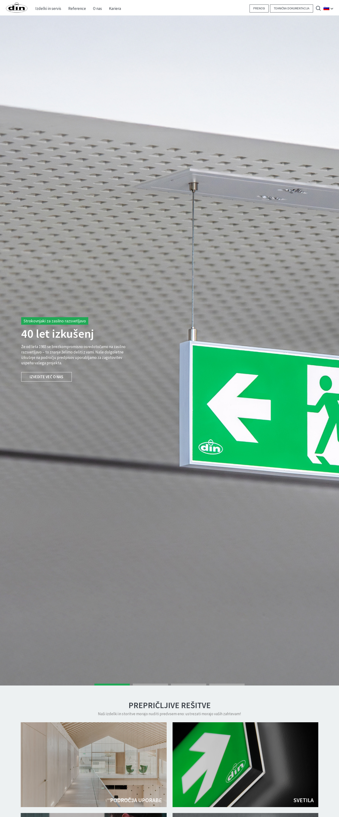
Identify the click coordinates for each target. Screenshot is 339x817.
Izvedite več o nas (46, 376)
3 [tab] (188, 685)
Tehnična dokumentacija (291, 8)
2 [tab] (150, 685)
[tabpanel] (169, 351)
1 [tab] (112, 685)
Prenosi (259, 8)
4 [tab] (227, 685)
